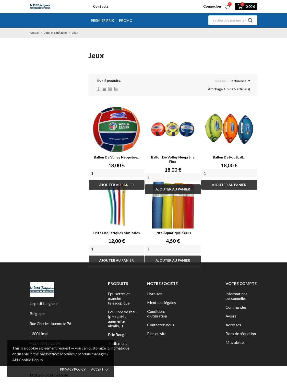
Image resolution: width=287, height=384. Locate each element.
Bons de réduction (241, 333)
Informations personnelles (236, 296)
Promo (125, 20)
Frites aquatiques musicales (116, 233)
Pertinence (239, 81)
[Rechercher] (232, 20)
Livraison (154, 293)
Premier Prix (102, 20)
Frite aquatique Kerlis (173, 233)
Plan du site (156, 333)
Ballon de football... (229, 157)
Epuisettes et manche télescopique (119, 298)
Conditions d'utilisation (157, 313)
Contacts (100, 6)
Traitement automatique (118, 345)
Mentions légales (161, 302)
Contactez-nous (160, 324)
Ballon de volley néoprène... (116, 157)
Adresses (233, 324)
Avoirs (231, 316)
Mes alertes (235, 342)
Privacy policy (72, 369)
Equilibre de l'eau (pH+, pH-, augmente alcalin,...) (122, 318)
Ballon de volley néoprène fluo (172, 159)
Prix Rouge (117, 334)
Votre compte (241, 283)
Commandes (236, 307)
